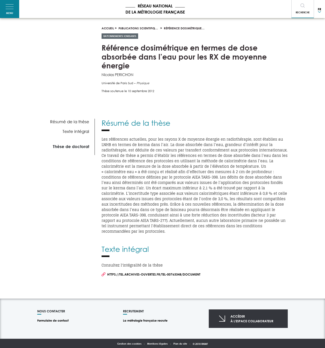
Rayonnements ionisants (119, 36)
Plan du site (180, 343)
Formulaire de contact (53, 320)
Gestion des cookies (129, 343)
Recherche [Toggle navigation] (303, 12)
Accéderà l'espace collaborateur (251, 318)
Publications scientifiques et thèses (146, 28)
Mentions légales (157, 343)
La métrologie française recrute (145, 320)
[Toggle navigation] (9, 9)
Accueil (108, 28)
